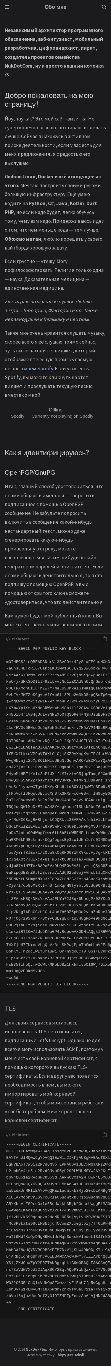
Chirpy (60, 1354)
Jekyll (79, 1354)
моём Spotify (38, 368)
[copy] (104, 639)
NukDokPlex (36, 1349)
